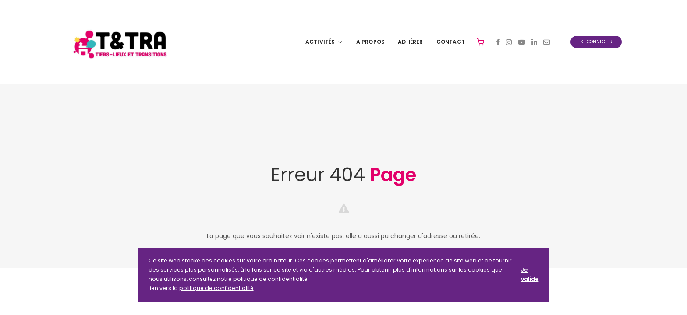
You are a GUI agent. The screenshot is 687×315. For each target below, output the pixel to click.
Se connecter (596, 42)
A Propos (370, 42)
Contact (450, 42)
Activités (324, 42)
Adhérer (410, 42)
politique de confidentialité (216, 288)
